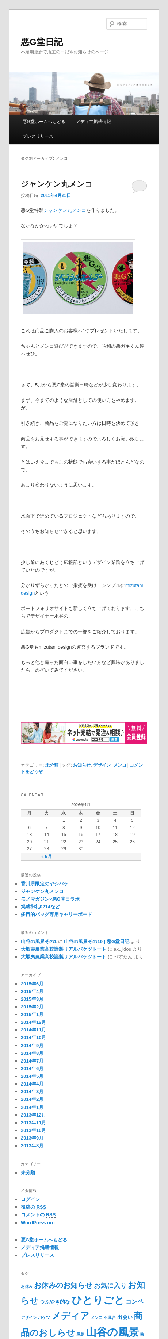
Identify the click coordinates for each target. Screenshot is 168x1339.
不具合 (110, 1317)
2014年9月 (32, 1045)
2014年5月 (32, 1076)
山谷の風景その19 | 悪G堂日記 (96, 941)
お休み (27, 1286)
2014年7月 (32, 1061)
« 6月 (46, 856)
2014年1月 (32, 1107)
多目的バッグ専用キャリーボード (56, 914)
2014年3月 (32, 1091)
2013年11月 (33, 1122)
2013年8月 (32, 1145)
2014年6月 (32, 1068)
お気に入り (110, 1285)
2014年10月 (33, 1037)
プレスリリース (38, 136)
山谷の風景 (112, 1332)
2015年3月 (32, 999)
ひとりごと (98, 1300)
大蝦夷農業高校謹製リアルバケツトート (63, 949)
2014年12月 (33, 1022)
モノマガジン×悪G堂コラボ (50, 899)
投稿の (33, 1207)
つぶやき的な (54, 1302)
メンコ (119, 765)
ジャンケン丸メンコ (57, 184)
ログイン (30, 1199)
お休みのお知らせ (63, 1285)
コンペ (134, 1301)
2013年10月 (33, 1130)
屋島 (80, 1334)
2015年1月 (32, 1014)
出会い (125, 1317)
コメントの (38, 1215)
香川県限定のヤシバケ (44, 883)
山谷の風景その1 (39, 941)
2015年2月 (32, 1007)
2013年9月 (32, 1138)
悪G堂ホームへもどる (44, 121)
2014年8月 (32, 1053)
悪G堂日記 (42, 42)
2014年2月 (32, 1099)
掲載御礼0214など (40, 906)
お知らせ (82, 765)
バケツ (44, 1317)
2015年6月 (32, 984)
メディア (70, 1316)
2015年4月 (32, 991)
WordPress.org (38, 1222)
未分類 (51, 765)
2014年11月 (33, 1030)
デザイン (102, 765)
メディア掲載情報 (93, 121)
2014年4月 (32, 1084)
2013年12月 (33, 1115)
